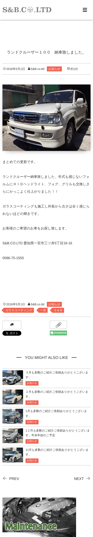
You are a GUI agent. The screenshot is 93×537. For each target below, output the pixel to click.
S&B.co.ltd (37, 69)
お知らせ (54, 69)
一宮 (43, 310)
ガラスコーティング (18, 310)
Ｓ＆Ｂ (58, 310)
